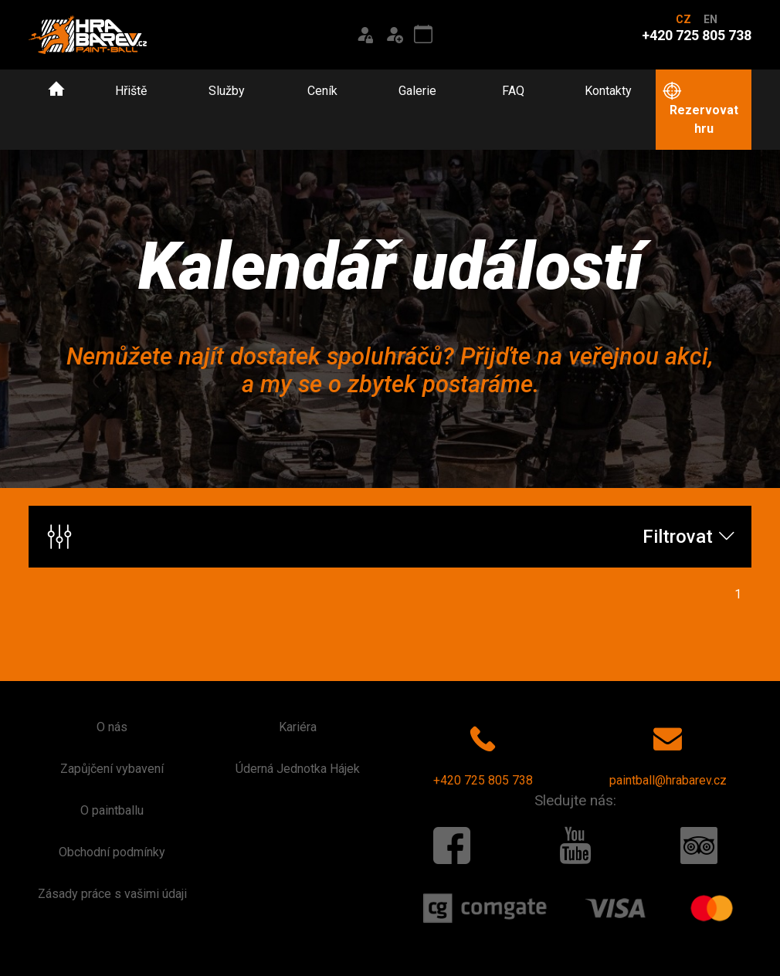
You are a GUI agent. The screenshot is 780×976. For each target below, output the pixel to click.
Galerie (417, 90)
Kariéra (298, 727)
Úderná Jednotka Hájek (298, 768)
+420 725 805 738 (483, 753)
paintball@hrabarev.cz (668, 753)
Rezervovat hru (700, 109)
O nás (112, 727)
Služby (227, 90)
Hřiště (131, 90)
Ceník (322, 90)
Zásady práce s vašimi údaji (112, 893)
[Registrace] (394, 34)
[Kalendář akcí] (423, 34)
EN (710, 19)
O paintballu (112, 810)
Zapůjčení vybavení (112, 768)
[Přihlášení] (364, 34)
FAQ (513, 90)
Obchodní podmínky (112, 852)
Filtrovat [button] (391, 537)
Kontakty (608, 90)
